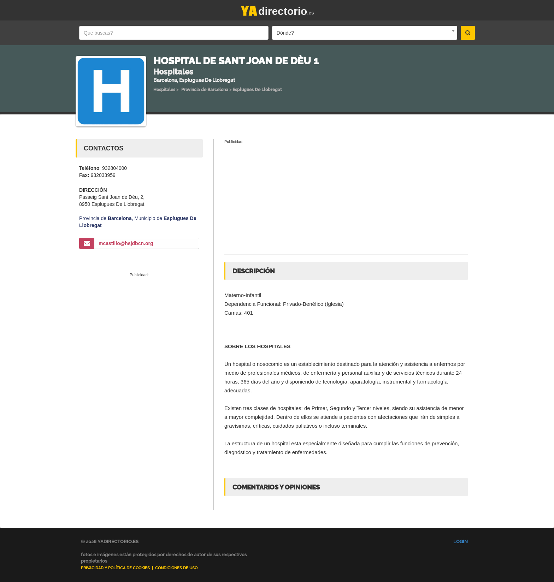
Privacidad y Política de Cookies (115, 568)
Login (460, 541)
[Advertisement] (139, 330)
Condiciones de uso (176, 568)
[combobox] (364, 33)
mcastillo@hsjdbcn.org (126, 243)
